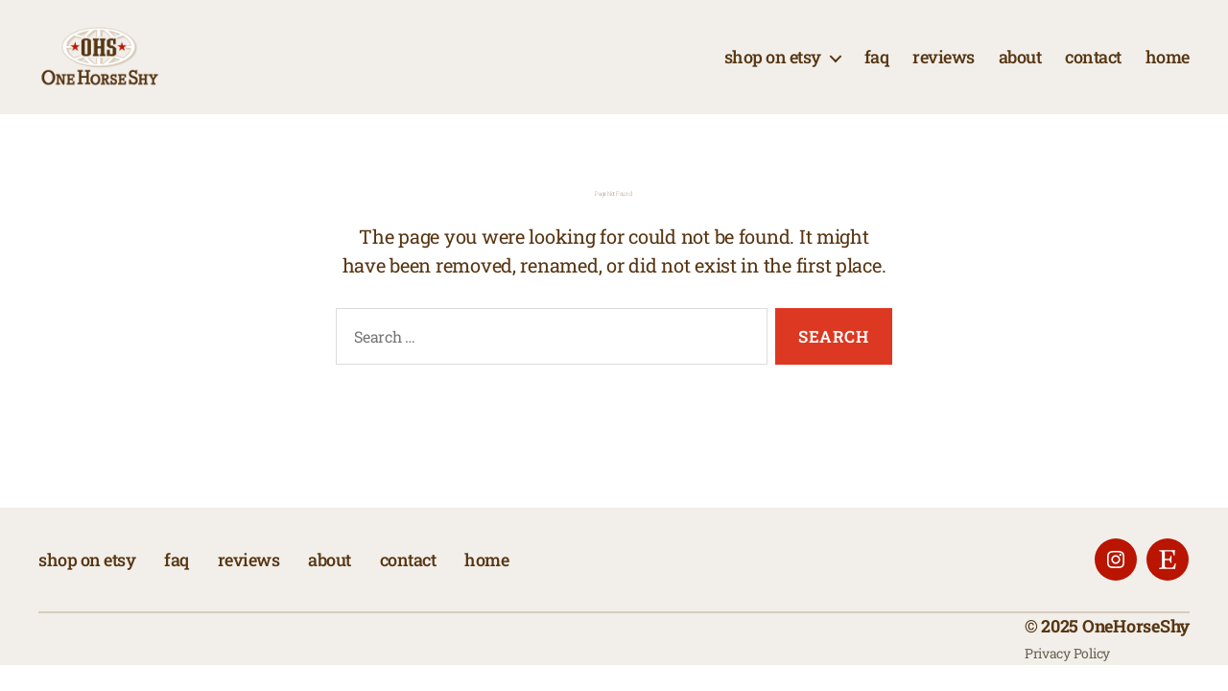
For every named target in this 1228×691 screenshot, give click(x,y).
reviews (943, 70)
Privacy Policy (1067, 679)
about (1020, 70)
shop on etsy (772, 70)
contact (1093, 70)
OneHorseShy (1136, 651)
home (1167, 70)
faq (876, 70)
